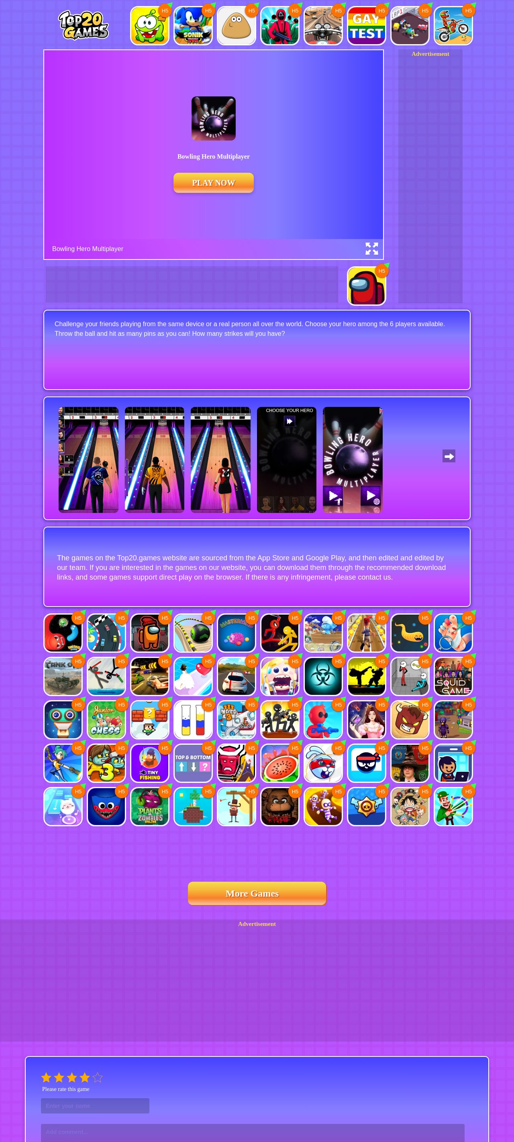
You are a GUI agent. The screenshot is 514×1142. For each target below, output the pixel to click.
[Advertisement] (430, 178)
